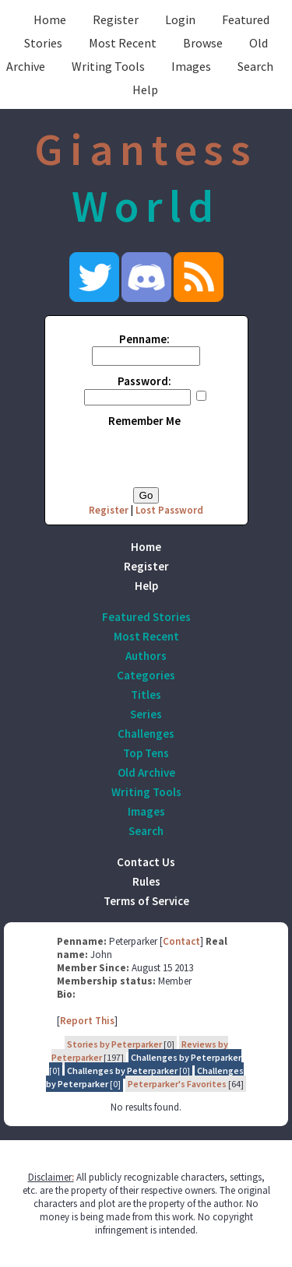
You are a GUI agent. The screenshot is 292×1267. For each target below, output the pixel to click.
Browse (203, 43)
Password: (144, 381)
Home (49, 19)
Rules (146, 881)
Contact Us (146, 862)
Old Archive (146, 772)
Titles (146, 694)
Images (191, 66)
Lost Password (169, 510)
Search (255, 66)
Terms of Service (146, 900)
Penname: (144, 339)
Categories (146, 675)
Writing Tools (108, 66)
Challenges (146, 733)
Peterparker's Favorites (177, 1084)
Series (146, 714)
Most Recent (123, 43)
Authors (146, 655)
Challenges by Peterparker (186, 1057)
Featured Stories (146, 616)
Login (180, 19)
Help (145, 89)
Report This (87, 1020)
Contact (181, 941)
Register (116, 19)
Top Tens (146, 753)
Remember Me (144, 420)
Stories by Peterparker (114, 1044)
